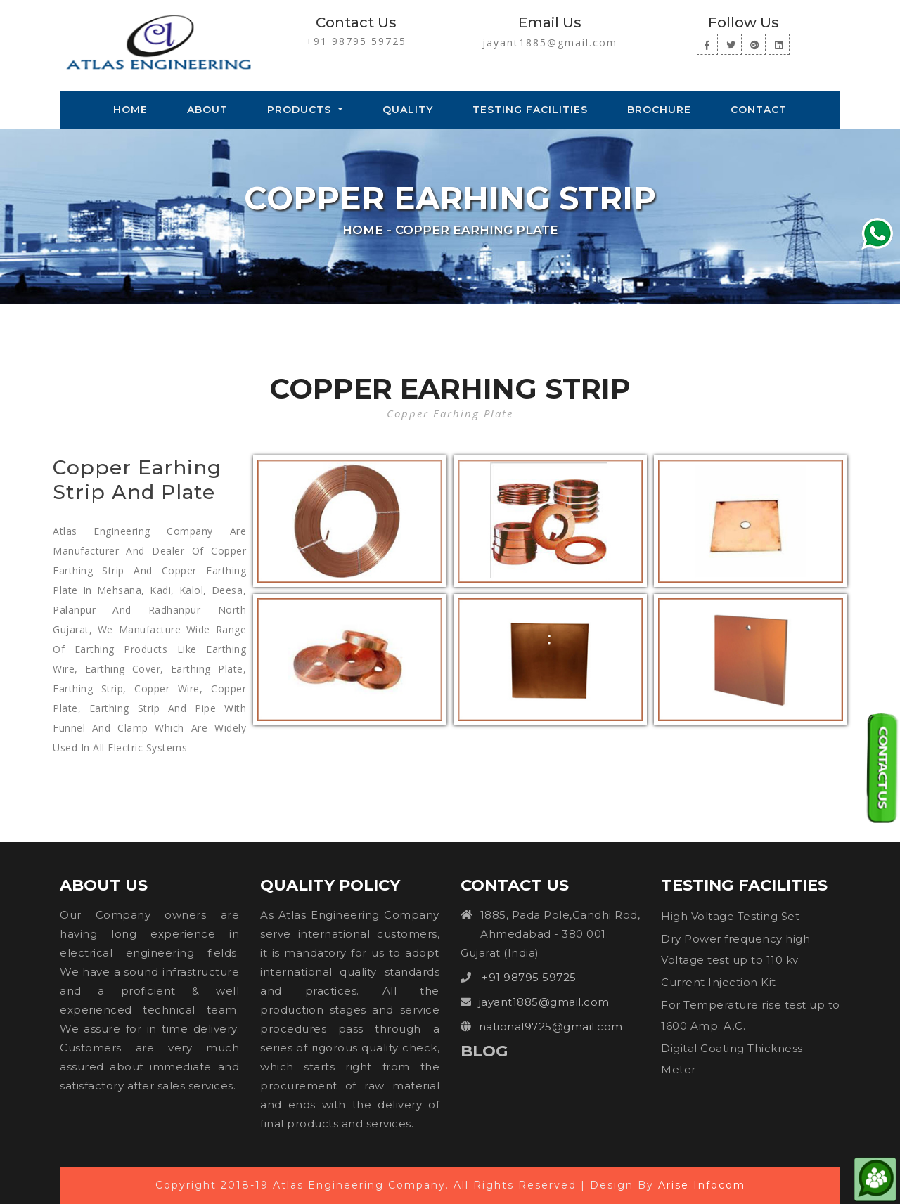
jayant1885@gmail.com (549, 42)
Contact (759, 109)
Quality (407, 109)
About (207, 109)
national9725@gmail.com (551, 1026)
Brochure (659, 109)
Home (133, 109)
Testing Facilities (530, 109)
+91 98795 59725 (356, 41)
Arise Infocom (701, 1185)
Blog (484, 1051)
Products (301, 109)
